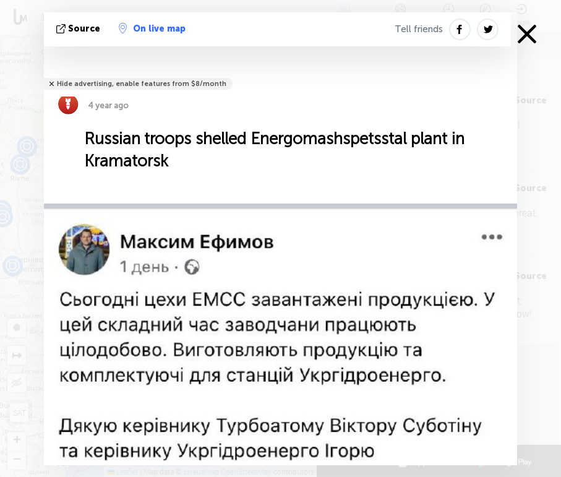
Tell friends (419, 29)
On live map (152, 28)
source (79, 29)
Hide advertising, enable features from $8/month (141, 84)
